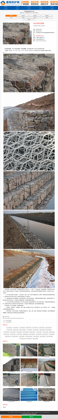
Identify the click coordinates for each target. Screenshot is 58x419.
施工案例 (29, 6)
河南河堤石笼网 (19, 332)
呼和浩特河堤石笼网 (28, 336)
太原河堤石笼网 (21, 336)
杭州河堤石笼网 (29, 338)
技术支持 (52, 6)
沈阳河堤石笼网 (36, 336)
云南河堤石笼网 (19, 334)
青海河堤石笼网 (45, 334)
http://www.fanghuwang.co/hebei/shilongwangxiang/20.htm (14, 318)
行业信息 (5, 8)
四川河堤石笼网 (6, 334)
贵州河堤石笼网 (12, 334)
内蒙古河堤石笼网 (48, 327)
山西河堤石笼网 (41, 327)
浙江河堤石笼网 (35, 329)
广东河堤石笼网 (38, 332)
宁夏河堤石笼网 (51, 334)
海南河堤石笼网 (51, 332)
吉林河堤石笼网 (15, 329)
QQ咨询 (42, 37)
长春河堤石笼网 (42, 336)
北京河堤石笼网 (9, 327)
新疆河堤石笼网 (8, 336)
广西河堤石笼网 (45, 332)
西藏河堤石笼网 (25, 334)
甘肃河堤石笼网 (38, 334)
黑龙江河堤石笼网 (22, 329)
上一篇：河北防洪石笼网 (7, 320)
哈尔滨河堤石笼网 (49, 336)
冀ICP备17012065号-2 (25, 414)
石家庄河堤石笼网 (15, 336)
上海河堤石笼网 (22, 327)
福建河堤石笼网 (48, 329)
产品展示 (17, 6)
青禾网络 (34, 414)
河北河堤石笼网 (6, 316)
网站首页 (5, 6)
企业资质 (40, 8)
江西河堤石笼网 (6, 332)
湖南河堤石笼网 (32, 332)
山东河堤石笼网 (12, 332)
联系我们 (52, 8)
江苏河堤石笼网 (29, 329)
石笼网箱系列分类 (28, 12)
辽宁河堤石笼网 (9, 329)
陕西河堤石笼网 (32, 334)
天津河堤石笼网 (15, 327)
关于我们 (17, 8)
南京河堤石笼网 (22, 338)
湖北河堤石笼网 (25, 332)
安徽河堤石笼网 (42, 329)
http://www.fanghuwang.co (41, 40)
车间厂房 (29, 8)
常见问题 (40, 6)
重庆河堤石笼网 (28, 327)
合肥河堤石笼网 (35, 338)
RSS (36, 413)
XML (33, 413)
